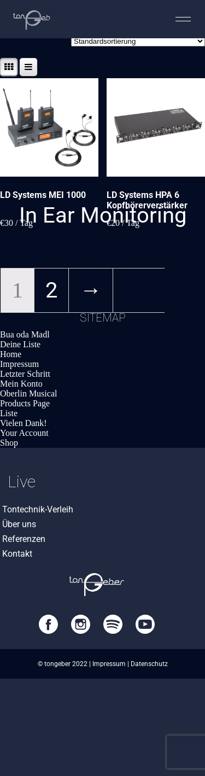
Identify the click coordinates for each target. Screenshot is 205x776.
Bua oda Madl (25, 334)
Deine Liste (20, 344)
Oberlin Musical (28, 393)
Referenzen (23, 539)
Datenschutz (149, 664)
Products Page (25, 403)
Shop (9, 442)
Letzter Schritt (25, 373)
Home (10, 354)
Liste (8, 413)
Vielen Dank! (23, 423)
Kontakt (17, 554)
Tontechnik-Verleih (37, 509)
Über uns (19, 524)
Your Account (24, 432)
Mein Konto (21, 383)
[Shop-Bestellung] (138, 41)
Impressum (19, 364)
